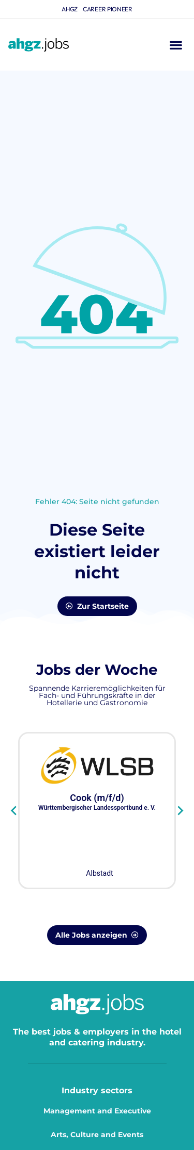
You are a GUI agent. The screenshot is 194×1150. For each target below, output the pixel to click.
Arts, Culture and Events (97, 1134)
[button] (176, 45)
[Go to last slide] (14, 811)
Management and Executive (97, 1110)
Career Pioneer (107, 9)
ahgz (70, 9)
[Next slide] (180, 811)
